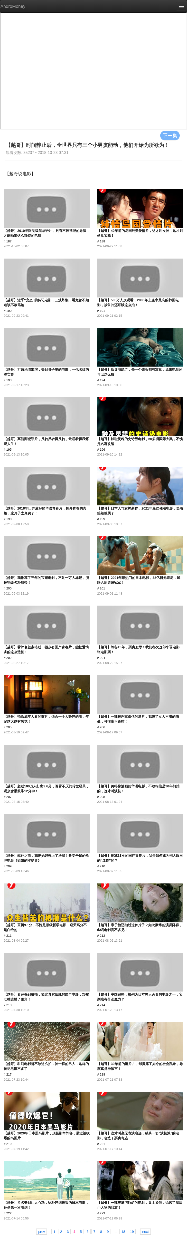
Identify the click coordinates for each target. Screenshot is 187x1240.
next (145, 1232)
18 (123, 1232)
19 (132, 1232)
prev (41, 1232)
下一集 (170, 135)
